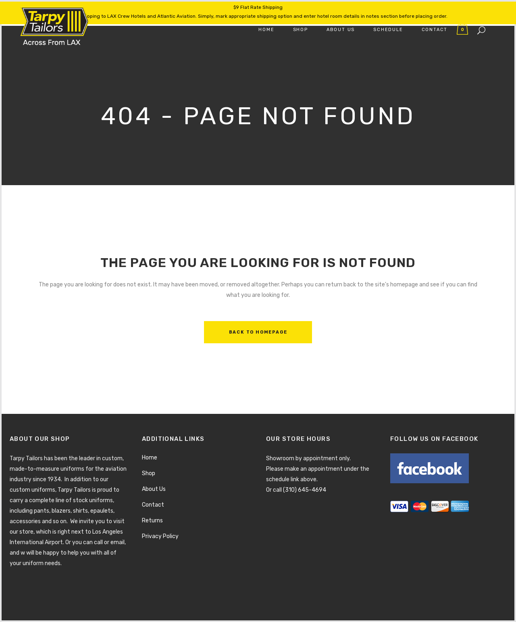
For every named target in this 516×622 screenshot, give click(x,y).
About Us (154, 489)
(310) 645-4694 (304, 489)
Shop (148, 473)
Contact (153, 504)
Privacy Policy (160, 536)
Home (149, 457)
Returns (152, 520)
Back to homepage (258, 332)
